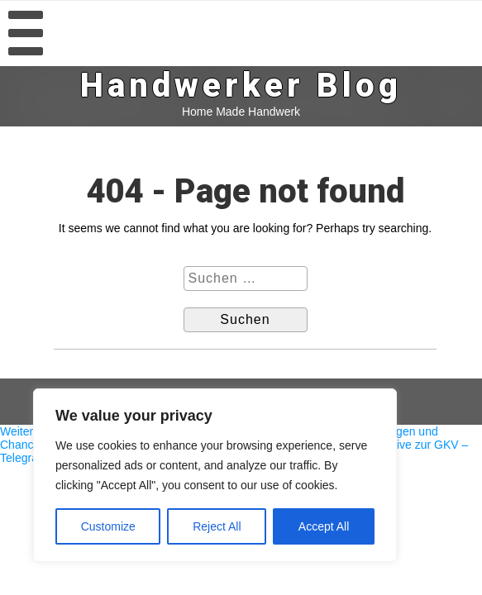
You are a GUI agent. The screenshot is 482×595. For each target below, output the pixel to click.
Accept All (323, 526)
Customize (108, 526)
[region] (215, 475)
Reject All (217, 526)
